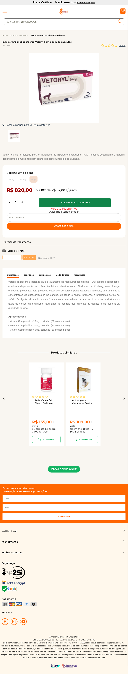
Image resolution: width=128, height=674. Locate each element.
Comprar (75, 202)
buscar (121, 21)
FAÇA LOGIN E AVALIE (64, 469)
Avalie (122, 45)
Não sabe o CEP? (46, 258)
